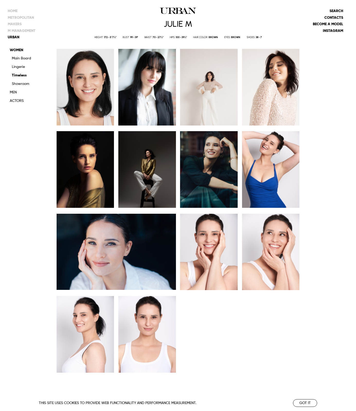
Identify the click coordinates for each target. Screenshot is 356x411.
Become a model (328, 24)
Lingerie (18, 67)
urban (13, 37)
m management (21, 31)
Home (12, 11)
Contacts (333, 18)
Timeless (19, 75)
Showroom (20, 84)
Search (336, 11)
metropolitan (21, 18)
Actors (17, 101)
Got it (305, 403)
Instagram (333, 31)
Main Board (21, 58)
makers (15, 24)
